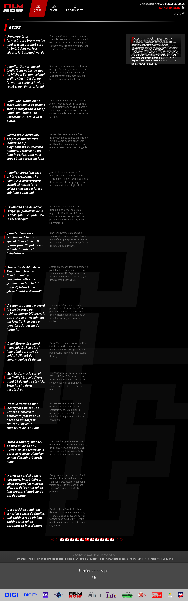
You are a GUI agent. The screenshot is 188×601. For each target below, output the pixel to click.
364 (92, 539)
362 (82, 539)
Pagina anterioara (56, 539)
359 (67, 539)
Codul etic (168, 558)
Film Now (13, 8)
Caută (176, 13)
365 (97, 539)
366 (102, 539)
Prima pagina (52, 539)
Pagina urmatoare (118, 539)
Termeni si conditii (25, 558)
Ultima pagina (121, 539)
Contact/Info (154, 558)
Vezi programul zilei (169, 8)
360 (72, 539)
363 (87, 539)
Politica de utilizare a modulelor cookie (84, 558)
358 (62, 539)
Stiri (14, 19)
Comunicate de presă (117, 558)
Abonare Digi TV (138, 558)
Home (9, 19)
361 (77, 539)
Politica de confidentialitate (49, 558)
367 (107, 539)
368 (112, 539)
